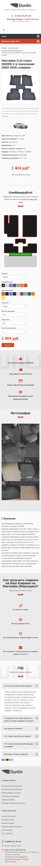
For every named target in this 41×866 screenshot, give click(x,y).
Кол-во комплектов (9, 328)
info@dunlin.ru (23, 857)
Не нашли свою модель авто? (12, 786)
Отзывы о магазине (8, 800)
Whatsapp (17, 859)
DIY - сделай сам (7, 833)
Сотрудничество (7, 830)
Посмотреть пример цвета (20, 254)
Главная (4, 48)
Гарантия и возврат (8, 823)
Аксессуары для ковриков (10, 796)
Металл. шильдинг (8, 311)
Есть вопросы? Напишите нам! (12, 789)
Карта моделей (13, 48)
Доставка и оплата (8, 819)
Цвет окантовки (7, 290)
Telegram (25, 859)
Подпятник (6, 320)
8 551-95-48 (20, 16)
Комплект (5, 303)
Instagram (12, 861)
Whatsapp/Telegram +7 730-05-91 (23, 19)
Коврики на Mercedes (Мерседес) (12, 51)
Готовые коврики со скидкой (11, 793)
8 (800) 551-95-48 (13, 841)
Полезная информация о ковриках (13, 803)
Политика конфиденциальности (12, 826)
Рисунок (4, 274)
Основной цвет (7, 282)
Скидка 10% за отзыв (9, 816)
